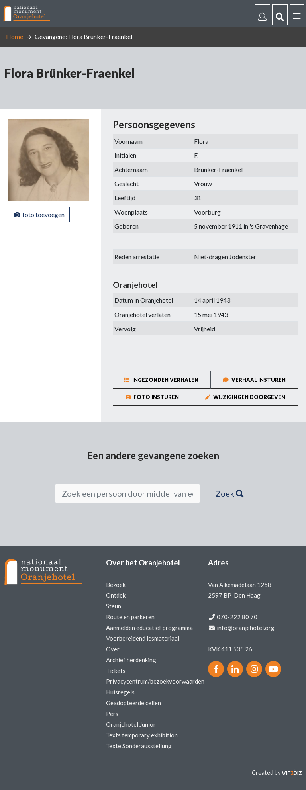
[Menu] (297, 14)
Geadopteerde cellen (133, 702)
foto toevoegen (39, 214)
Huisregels (120, 692)
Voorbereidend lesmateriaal (142, 638)
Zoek (230, 493)
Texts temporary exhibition (142, 735)
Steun (113, 606)
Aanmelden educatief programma (149, 627)
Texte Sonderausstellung (139, 745)
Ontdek (116, 595)
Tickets (116, 670)
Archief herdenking (131, 659)
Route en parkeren (130, 616)
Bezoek (116, 584)
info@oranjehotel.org (246, 627)
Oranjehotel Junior (131, 724)
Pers (112, 713)
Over (113, 649)
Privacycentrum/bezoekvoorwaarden (155, 681)
